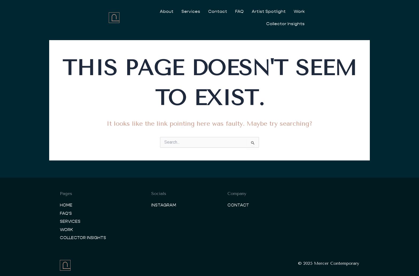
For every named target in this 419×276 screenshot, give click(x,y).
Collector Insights (330, 11)
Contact (216, 11)
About (165, 11)
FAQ (238, 11)
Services (189, 11)
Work (297, 11)
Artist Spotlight (267, 11)
